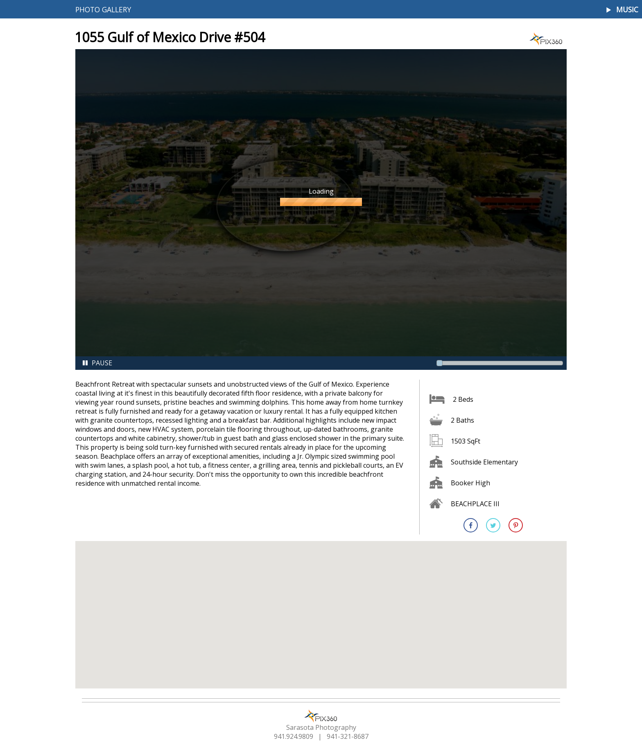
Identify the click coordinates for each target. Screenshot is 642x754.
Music (627, 10)
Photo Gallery (103, 9)
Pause (97, 362)
